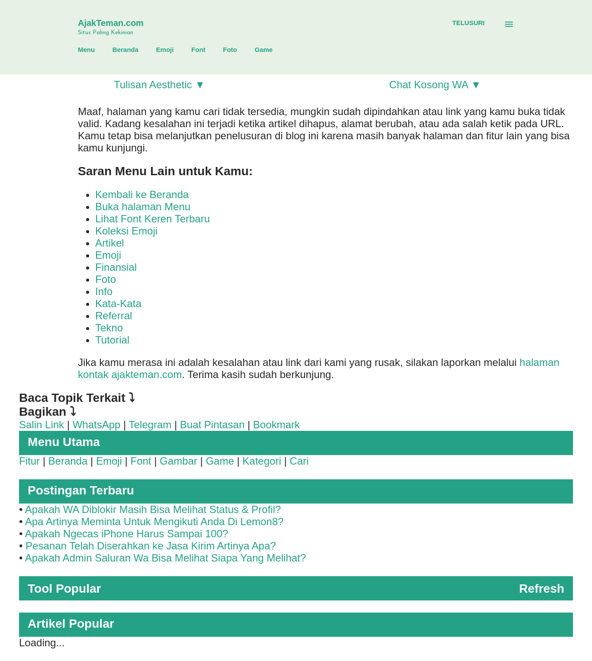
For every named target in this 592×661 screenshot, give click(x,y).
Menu (86, 49)
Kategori (261, 461)
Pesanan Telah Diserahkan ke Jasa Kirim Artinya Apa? (151, 546)
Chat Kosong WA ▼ (435, 84)
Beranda (125, 49)
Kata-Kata (118, 303)
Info (104, 291)
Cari (299, 461)
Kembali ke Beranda (142, 194)
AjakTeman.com (111, 23)
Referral (113, 315)
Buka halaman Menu (142, 206)
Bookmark (276, 424)
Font (198, 49)
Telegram (150, 424)
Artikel (109, 243)
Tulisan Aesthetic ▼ (159, 84)
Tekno (109, 328)
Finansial (116, 267)
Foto (230, 49)
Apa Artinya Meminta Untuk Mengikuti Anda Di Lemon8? (154, 521)
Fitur (29, 461)
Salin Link (41, 424)
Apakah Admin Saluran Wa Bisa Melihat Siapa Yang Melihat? (165, 558)
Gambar (178, 461)
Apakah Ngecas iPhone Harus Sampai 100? (126, 533)
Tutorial (112, 340)
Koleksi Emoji (126, 231)
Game (263, 49)
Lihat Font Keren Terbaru (152, 219)
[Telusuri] (468, 23)
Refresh (541, 588)
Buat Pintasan (212, 424)
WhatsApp (97, 424)
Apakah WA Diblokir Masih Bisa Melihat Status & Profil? (153, 509)
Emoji (165, 49)
